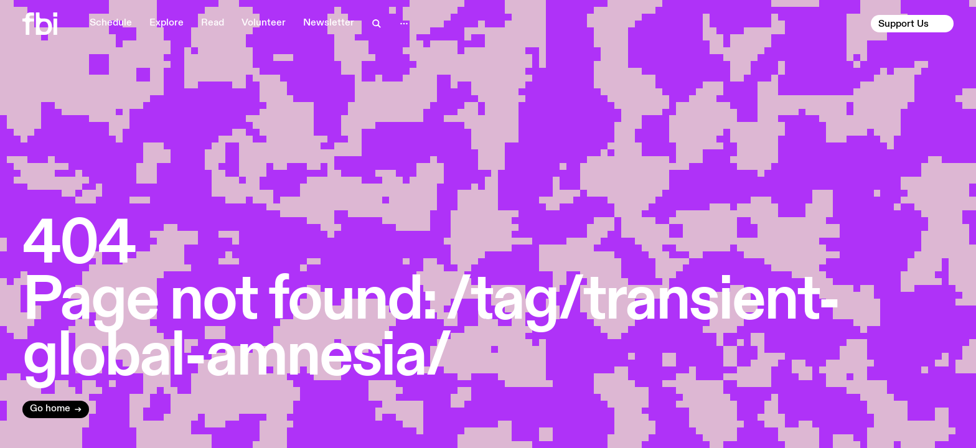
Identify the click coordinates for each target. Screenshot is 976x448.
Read (212, 23)
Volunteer (264, 23)
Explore (166, 23)
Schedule (111, 23)
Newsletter (328, 23)
